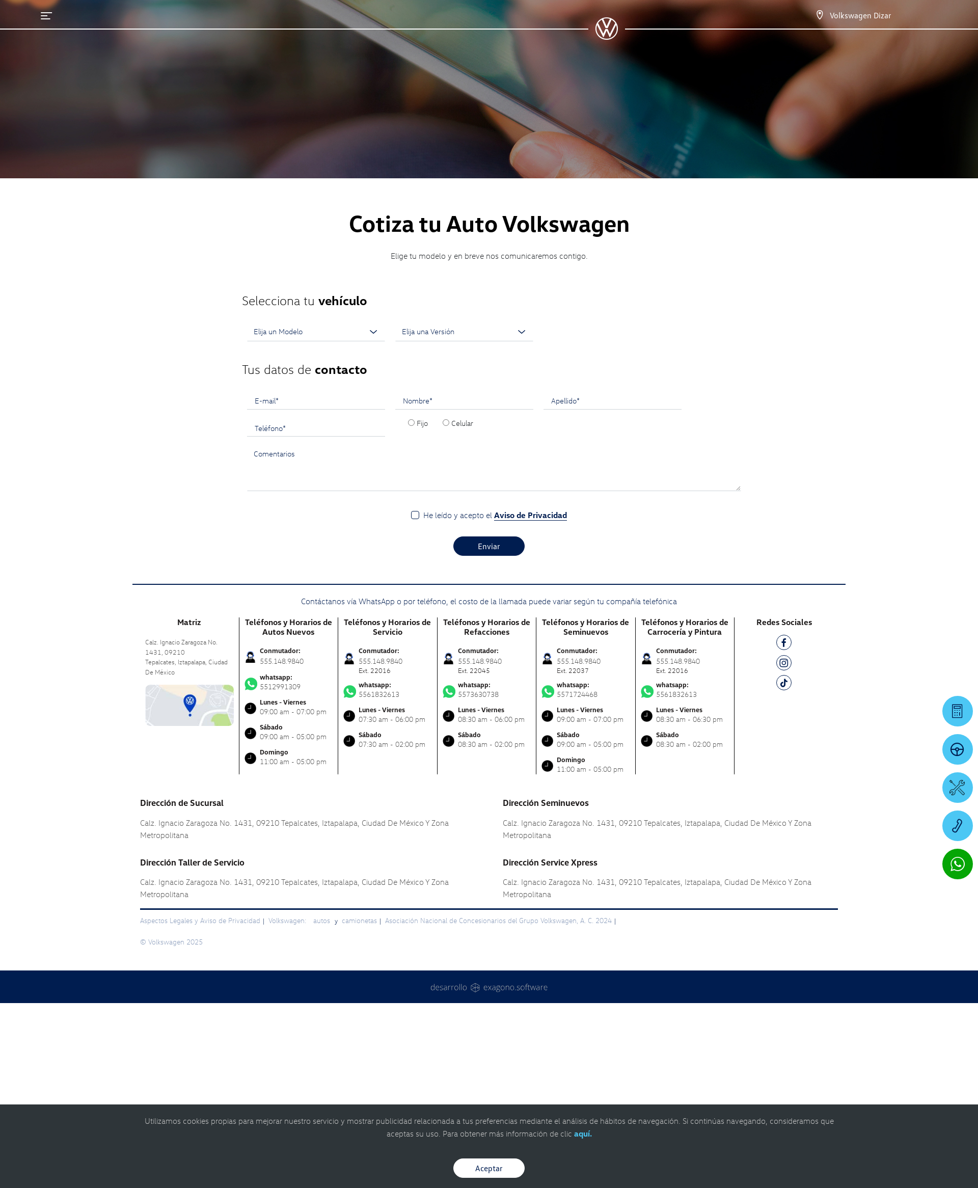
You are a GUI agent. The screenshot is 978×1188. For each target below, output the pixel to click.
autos (322, 920)
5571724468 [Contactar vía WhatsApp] (585, 689)
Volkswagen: (288, 920)
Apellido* (565, 400)
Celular (462, 422)
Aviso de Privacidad (530, 515)
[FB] (784, 644)
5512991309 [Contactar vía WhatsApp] (288, 682)
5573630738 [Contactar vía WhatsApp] (487, 689)
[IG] (784, 664)
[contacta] (189, 704)
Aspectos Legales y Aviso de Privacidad (200, 920)
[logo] (606, 36)
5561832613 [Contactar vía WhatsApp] (387, 689)
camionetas (359, 920)
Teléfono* (270, 428)
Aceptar (489, 1168)
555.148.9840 (282, 661)
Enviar (489, 546)
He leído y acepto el (495, 515)
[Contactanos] (819, 15)
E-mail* (267, 400)
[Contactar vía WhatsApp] (957, 864)
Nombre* (417, 400)
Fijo (422, 422)
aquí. (583, 1133)
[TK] (784, 684)
